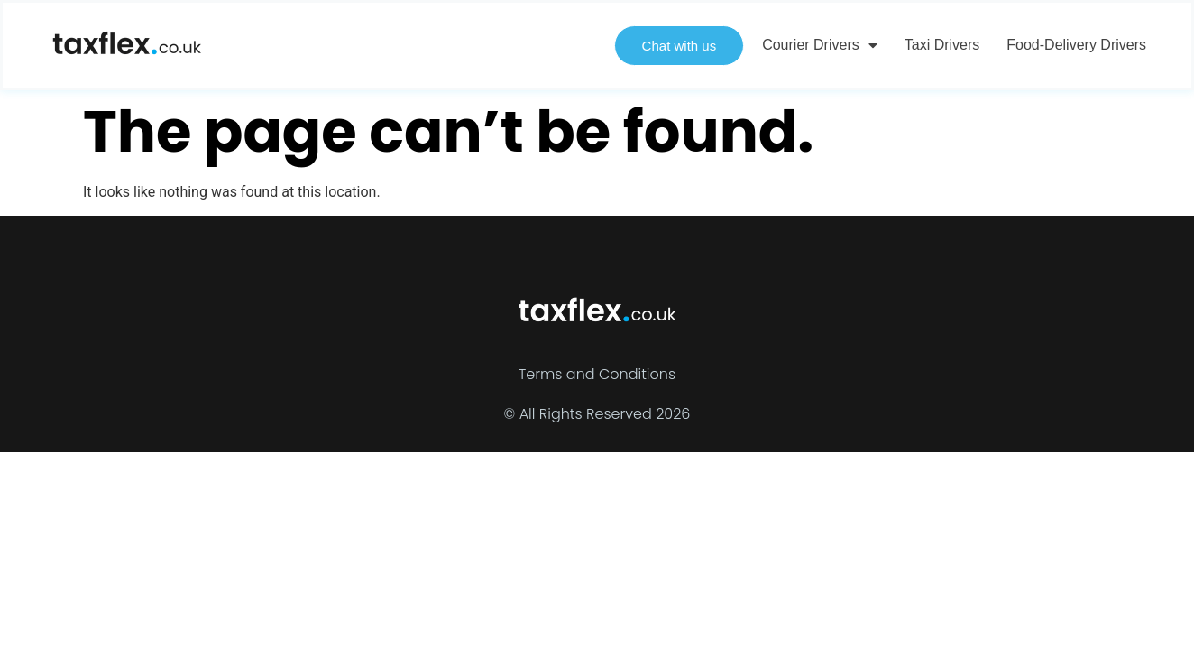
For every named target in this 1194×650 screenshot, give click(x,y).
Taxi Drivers (942, 44)
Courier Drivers (819, 45)
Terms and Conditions (597, 374)
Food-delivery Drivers (1076, 44)
